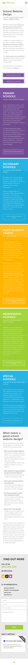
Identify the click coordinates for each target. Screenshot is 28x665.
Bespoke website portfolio (13, 75)
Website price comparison (13, 81)
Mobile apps (6, 592)
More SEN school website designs (12, 420)
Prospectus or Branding (10, 590)
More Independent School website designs (14, 363)
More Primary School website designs (13, 151)
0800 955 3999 (8, 567)
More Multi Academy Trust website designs (14, 301)
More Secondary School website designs (14, 217)
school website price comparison (15, 56)
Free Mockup (6, 594)
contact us (16, 68)
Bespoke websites (7, 588)
